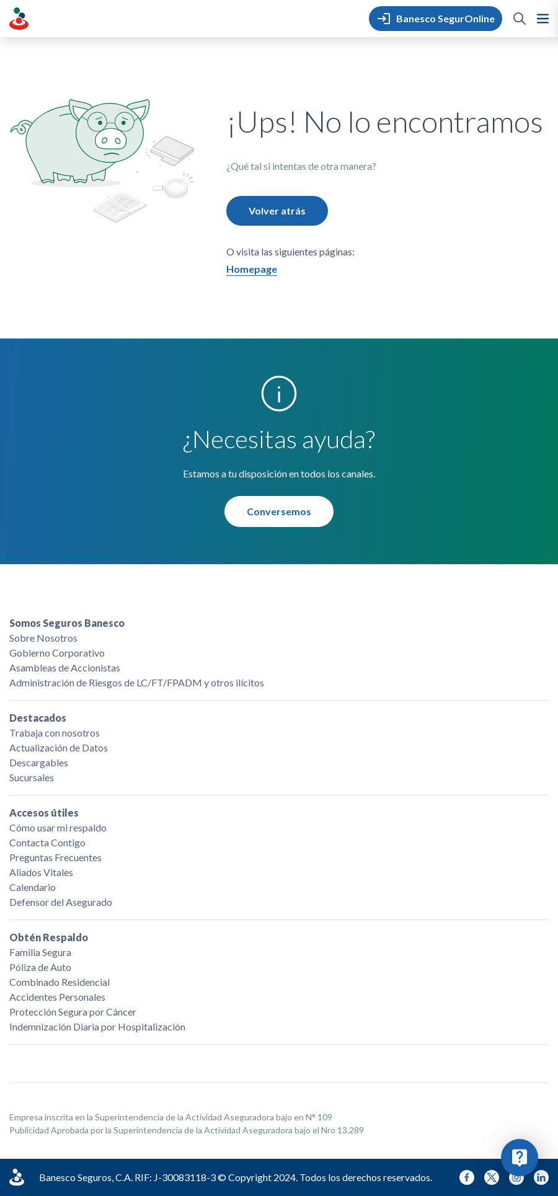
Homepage (251, 269)
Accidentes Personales (57, 997)
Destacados (37, 718)
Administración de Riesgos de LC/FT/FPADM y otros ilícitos (136, 682)
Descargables (38, 762)
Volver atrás (277, 210)
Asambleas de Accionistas (64, 667)
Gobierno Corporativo (57, 652)
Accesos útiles (44, 812)
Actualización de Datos (58, 747)
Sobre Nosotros (43, 638)
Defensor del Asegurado (60, 902)
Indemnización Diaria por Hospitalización (97, 1026)
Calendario (32, 887)
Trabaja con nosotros (54, 732)
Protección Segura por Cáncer (72, 1011)
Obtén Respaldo (48, 937)
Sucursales (31, 777)
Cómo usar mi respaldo (58, 827)
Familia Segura (40, 952)
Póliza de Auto (40, 967)
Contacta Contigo (47, 842)
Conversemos (279, 511)
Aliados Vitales (41, 872)
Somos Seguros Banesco (67, 623)
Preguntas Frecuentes (55, 857)
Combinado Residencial (59, 982)
